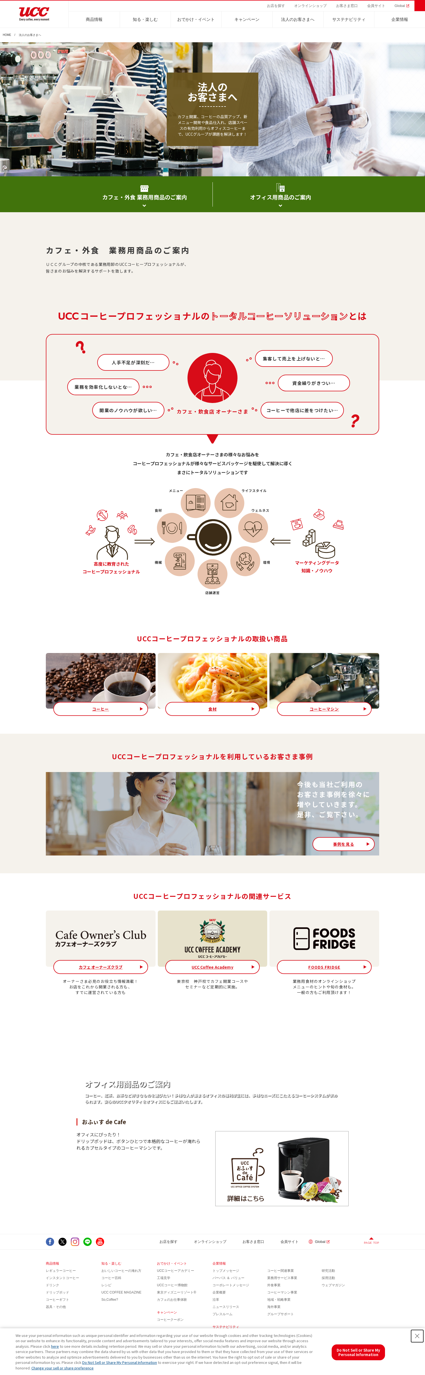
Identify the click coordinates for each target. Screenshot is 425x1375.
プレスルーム (222, 1314)
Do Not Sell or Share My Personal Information (119, 1362)
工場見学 (163, 1278)
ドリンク (52, 1285)
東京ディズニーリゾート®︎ (176, 1292)
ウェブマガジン (333, 1285)
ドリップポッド (57, 1292)
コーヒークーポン (170, 1320)
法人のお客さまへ (297, 19)
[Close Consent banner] (417, 1336)
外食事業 (274, 1285)
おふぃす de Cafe (104, 1122)
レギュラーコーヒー (61, 1271)
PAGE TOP (371, 1242)
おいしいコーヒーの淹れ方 (121, 1271)
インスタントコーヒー (62, 1278)
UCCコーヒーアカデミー (175, 1271)
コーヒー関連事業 (280, 1271)
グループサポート (280, 1314)
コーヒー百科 (111, 1278)
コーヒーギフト (57, 1300)
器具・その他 (56, 1307)
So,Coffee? (109, 1300)
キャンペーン (246, 19)
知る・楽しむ (145, 19)
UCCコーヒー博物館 (172, 1285)
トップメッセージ (225, 1271)
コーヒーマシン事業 (282, 1292)
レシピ (106, 1285)
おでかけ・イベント (196, 19)
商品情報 (94, 19)
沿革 (215, 1300)
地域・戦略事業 (279, 1300)
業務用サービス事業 (282, 1278)
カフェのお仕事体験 (172, 1300)
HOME (7, 35)
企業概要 (219, 1292)
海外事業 (274, 1307)
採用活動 (328, 1278)
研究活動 (328, 1271)
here (55, 1346)
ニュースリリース (225, 1307)
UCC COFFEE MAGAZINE (121, 1292)
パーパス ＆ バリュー (228, 1278)
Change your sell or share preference (62, 1368)
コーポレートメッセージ (230, 1285)
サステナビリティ (349, 19)
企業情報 (399, 19)
